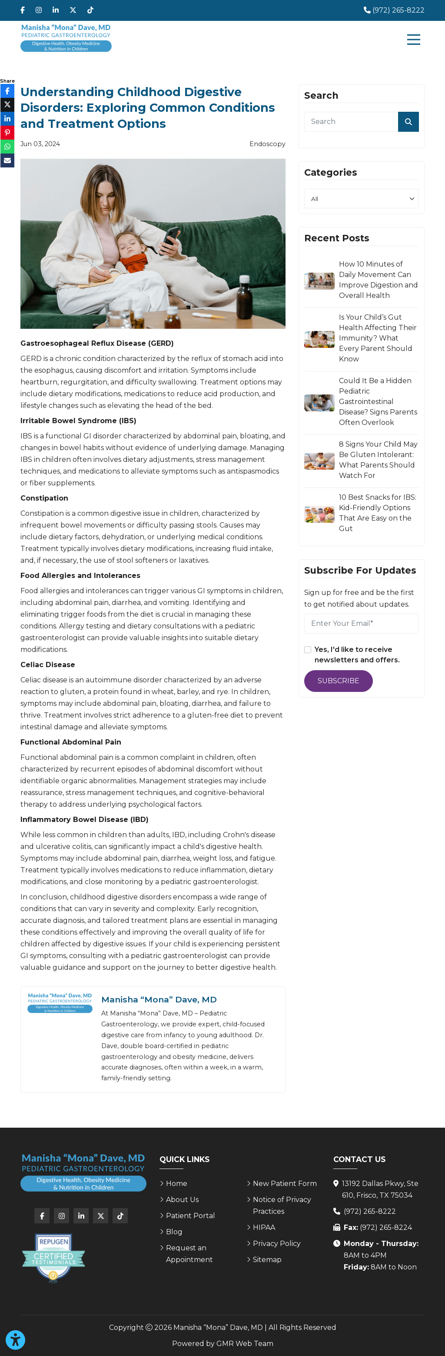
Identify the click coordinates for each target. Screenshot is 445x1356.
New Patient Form (285, 1183)
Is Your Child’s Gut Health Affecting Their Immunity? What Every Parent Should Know (378, 338)
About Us (182, 1200)
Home (176, 1183)
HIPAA (264, 1227)
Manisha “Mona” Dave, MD (159, 999)
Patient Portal (190, 1216)
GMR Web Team (244, 1343)
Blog (174, 1232)
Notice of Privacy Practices (282, 1206)
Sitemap (267, 1260)
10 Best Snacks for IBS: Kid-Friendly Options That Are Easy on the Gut (377, 513)
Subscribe (338, 681)
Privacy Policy (277, 1243)
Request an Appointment (189, 1254)
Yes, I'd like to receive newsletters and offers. (357, 654)
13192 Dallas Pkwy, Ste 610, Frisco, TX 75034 (380, 1189)
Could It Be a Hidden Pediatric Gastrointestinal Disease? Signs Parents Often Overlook (378, 402)
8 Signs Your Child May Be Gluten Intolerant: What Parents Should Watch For (378, 460)
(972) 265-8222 (370, 1211)
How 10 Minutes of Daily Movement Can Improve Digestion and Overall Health (378, 280)
